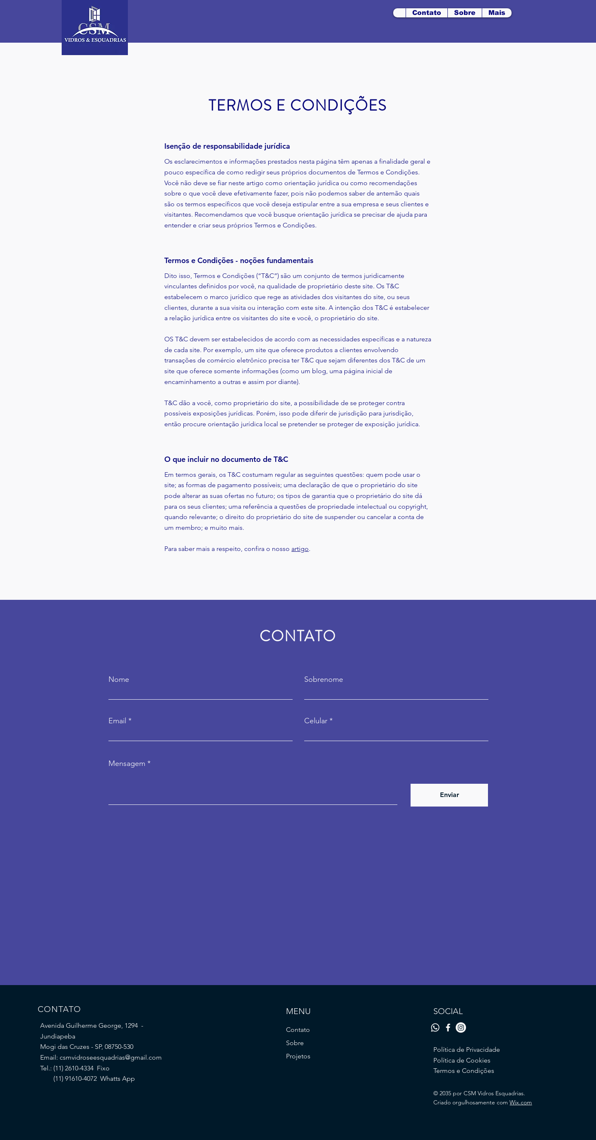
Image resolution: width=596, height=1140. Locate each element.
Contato (298, 1030)
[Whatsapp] (435, 1027)
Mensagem (126, 763)
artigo (300, 549)
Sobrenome (323, 679)
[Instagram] (461, 1027)
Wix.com (520, 1102)
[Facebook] (448, 1027)
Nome (118, 679)
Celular (315, 721)
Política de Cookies (461, 1060)
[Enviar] (449, 795)
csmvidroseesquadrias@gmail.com (111, 1057)
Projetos (298, 1056)
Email (117, 721)
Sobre (295, 1043)
